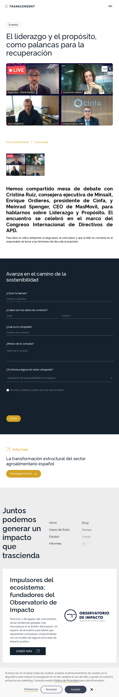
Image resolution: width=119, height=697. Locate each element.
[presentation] (29, 403)
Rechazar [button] (51, 689)
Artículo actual (41, 142)
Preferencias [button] (31, 689)
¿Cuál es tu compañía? (19, 326)
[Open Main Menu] (110, 6)
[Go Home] (20, 6)
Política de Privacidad (66, 680)
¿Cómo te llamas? (16, 293)
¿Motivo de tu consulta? (20, 343)
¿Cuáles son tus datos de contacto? (27, 310)
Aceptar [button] (75, 689)
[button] (91, 689)
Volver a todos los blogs (17, 142)
